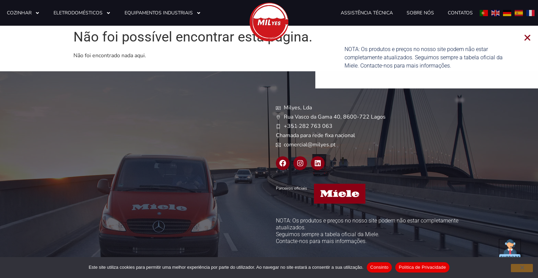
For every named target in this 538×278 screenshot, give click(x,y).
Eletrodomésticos (82, 13)
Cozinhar (23, 13)
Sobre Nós (420, 13)
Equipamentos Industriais (163, 13)
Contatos (460, 13)
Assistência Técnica (367, 13)
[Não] (522, 268)
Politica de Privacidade (422, 267)
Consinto (379, 267)
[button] (534, 38)
